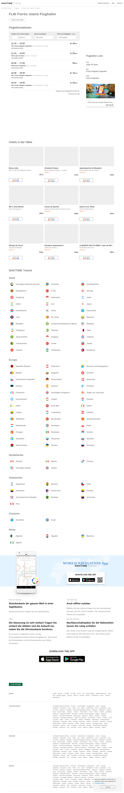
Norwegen (64, 721)
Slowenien (103, 721)
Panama (88, 723)
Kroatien (104, 717)
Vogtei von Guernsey (80, 717)
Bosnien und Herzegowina (86, 713)
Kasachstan (103, 708)
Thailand (76, 712)
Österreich (75, 713)
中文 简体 (73, 693)
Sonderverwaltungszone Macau (82, 710)
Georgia (103, 706)
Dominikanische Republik (100, 725)
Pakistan (108, 710)
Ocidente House (52, 168)
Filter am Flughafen (66, 34)
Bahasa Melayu (90, 693)
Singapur (69, 712)
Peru (68, 727)
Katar (54, 712)
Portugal (75, 721)
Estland (91, 715)
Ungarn (99, 717)
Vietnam (101, 712)
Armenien (73, 706)
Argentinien (56, 725)
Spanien (97, 715)
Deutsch (75, 695)
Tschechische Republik (65, 715)
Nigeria (104, 727)
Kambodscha (89, 708)
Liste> (73, 34)
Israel (69, 708)
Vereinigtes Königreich (66, 717)
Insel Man (55, 719)
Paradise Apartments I (54, 245)
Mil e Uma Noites (16, 207)
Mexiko (82, 723)
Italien (61, 719)
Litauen (67, 719)
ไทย (83, 693)
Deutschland (76, 715)
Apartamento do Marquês (91, 168)
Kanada (77, 723)
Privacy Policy (100, 783)
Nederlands (56, 697)
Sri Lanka (55, 710)
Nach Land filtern (40, 34)
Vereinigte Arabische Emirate (61, 706)
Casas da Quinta (52, 207)
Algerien (85, 727)
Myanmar (62, 710)
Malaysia (94, 710)
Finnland (103, 715)
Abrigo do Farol (16, 245)
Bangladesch (91, 706)
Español (82, 695)
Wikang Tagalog (61, 695)
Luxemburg (74, 719)
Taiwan (96, 712)
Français (69, 695)
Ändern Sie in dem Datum (20, 34)
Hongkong (56, 708)
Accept (108, 787)
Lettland (80, 719)
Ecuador (89, 725)
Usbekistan (108, 712)
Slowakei (109, 721)
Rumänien (82, 721)
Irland (110, 717)
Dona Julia (13, 168)
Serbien (89, 721)
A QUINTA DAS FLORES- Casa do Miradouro (99, 245)
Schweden (95, 721)
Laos (109, 708)
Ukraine (64, 723)
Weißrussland (56, 723)
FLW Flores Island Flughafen (32, 14)
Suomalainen (95, 695)
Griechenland (91, 717)
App (113, 3)
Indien (74, 708)
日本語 (54, 693)
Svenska (107, 695)
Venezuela (62, 727)
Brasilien (55, 727)
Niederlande (56, 721)
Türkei (90, 712)
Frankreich (56, 717)
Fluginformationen (103, 3)
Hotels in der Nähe (17, 20)
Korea (96, 708)
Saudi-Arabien (61, 712)
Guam (79, 727)
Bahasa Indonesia (101, 693)
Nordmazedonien (105, 719)
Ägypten (91, 727)
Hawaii (106, 723)
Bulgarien (104, 713)
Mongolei (69, 710)
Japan (83, 708)
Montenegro (95, 719)
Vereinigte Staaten (97, 723)
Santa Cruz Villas (87, 207)
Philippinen (102, 710)
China (97, 706)
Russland (70, 723)
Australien (73, 727)
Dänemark (85, 715)
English (60, 693)
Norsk (101, 695)
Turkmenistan (83, 712)
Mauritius (97, 727)
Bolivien (63, 725)
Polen (70, 721)
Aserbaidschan (81, 706)
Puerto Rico (82, 725)
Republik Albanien (65, 713)
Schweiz (55, 715)
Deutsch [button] (119, 3)
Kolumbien (74, 725)
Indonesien (63, 708)
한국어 (79, 693)
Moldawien (87, 719)
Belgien (98, 713)
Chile (68, 725)
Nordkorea (56, 713)
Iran (78, 708)
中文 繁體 (66, 693)
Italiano (88, 695)
